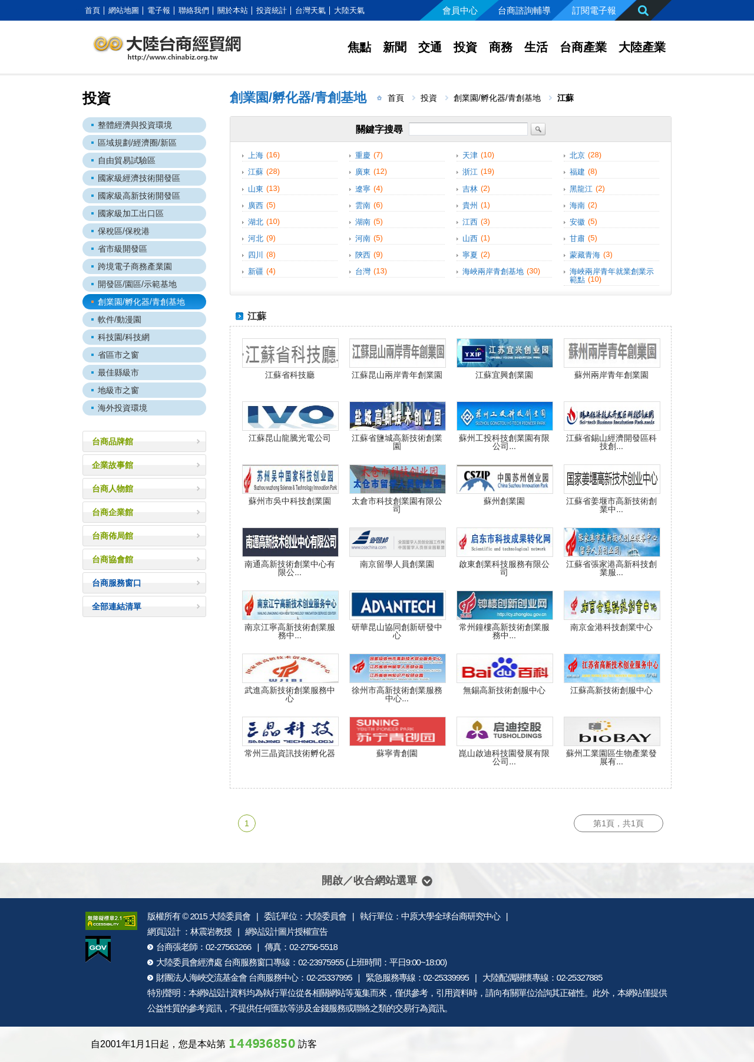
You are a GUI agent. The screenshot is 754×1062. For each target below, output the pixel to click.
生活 (536, 47)
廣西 (255, 205)
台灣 (363, 271)
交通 (430, 47)
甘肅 (577, 238)
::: (78, 10)
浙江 (470, 172)
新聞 (394, 47)
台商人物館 (112, 488)
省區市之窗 (118, 355)
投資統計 (271, 10)
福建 (577, 172)
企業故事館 (112, 465)
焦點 (359, 47)
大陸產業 (642, 47)
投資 (465, 47)
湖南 (363, 221)
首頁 (92, 10)
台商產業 (583, 47)
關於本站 (232, 10)
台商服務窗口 (116, 583)
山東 (255, 188)
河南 (363, 238)
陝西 (363, 254)
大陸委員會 (229, 916)
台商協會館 (112, 559)
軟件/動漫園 (119, 319)
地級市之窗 (118, 390)
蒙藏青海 (585, 254)
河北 (255, 238)
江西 (470, 221)
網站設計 (213, 993)
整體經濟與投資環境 (135, 125)
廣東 (363, 172)
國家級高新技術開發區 (139, 195)
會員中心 (460, 10)
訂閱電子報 (594, 10)
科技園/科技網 (124, 337)
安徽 (577, 221)
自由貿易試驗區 (127, 160)
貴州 (470, 205)
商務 (500, 47)
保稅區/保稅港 (124, 231)
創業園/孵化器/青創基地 (141, 301)
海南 (577, 205)
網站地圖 (123, 10)
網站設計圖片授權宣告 (286, 931)
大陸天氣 (349, 10)
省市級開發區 (122, 248)
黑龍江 (581, 188)
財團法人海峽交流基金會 (201, 977)
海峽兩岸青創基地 (493, 271)
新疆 (255, 271)
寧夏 (470, 254)
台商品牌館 (112, 441)
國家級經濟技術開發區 (139, 178)
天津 (470, 155)
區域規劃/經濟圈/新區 (137, 142)
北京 (577, 155)
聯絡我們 (193, 10)
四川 (255, 254)
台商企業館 (112, 512)
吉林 (470, 188)
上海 (255, 155)
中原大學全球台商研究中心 (450, 916)
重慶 (363, 155)
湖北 (255, 221)
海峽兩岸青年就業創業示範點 (612, 275)
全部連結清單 (116, 606)
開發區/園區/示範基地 (137, 284)
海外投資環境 (122, 408)
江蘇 (255, 172)
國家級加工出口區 (131, 213)
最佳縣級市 (118, 372)
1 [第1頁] (246, 823)
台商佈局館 (112, 535)
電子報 (158, 10)
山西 (470, 238)
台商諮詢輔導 (524, 10)
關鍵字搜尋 (379, 129)
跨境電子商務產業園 (135, 266)
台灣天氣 (310, 10)
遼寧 (363, 188)
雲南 (363, 205)
